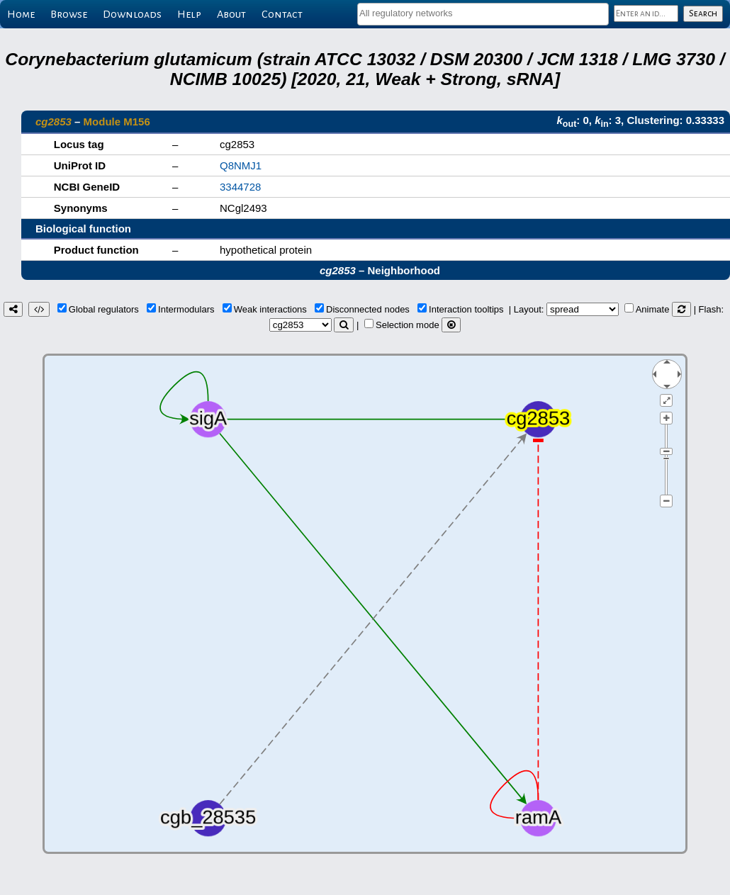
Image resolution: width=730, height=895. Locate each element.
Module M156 (117, 122)
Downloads (132, 14)
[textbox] (483, 13)
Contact (282, 14)
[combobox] (483, 14)
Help (189, 14)
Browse (68, 14)
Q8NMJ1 (241, 165)
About (231, 14)
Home (21, 14)
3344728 (240, 187)
